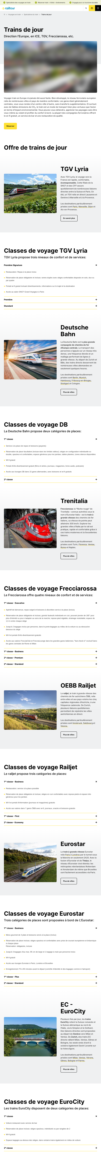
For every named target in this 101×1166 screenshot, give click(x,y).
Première (8, 299)
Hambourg (66, 380)
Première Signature (13, 265)
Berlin (75, 377)
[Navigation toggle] (98, 8)
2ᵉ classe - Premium (13, 658)
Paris (75, 206)
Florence (83, 544)
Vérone (89, 1058)
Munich (82, 377)
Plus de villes (68, 392)
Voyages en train (14, 14)
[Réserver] (92, 8)
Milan (75, 1058)
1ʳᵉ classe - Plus (11, 977)
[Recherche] (86, 8)
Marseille (83, 206)
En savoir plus (69, 218)
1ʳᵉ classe (8, 439)
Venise (91, 544)
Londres (76, 855)
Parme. (81, 1060)
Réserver (10, 126)
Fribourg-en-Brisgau (81, 380)
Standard (8, 306)
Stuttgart (65, 383)
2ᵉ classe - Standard (13, 664)
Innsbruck (77, 723)
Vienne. (64, 726)
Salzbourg (88, 723)
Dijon (90, 206)
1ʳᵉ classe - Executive (14, 603)
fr (4, 14)
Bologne (71, 1060)
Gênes (64, 1060)
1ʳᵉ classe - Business (13, 651)
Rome (63, 547)
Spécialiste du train (31, 14)
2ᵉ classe (8, 479)
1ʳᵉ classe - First (11, 816)
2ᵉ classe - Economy (13, 822)
